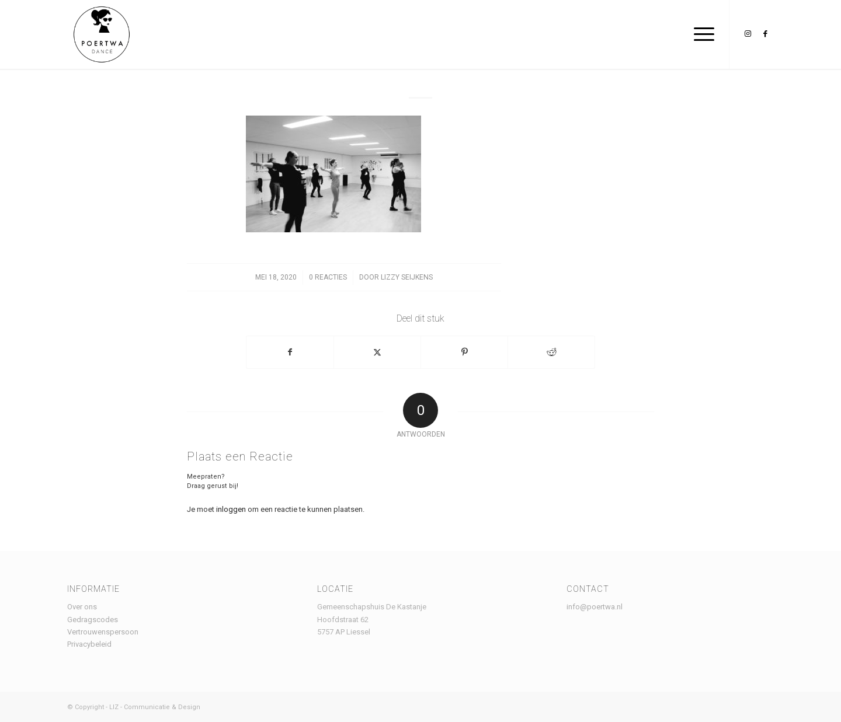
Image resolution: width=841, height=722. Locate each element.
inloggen (231, 509)
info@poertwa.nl (595, 606)
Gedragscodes (92, 619)
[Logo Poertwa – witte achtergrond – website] (101, 34)
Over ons (82, 606)
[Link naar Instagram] (747, 34)
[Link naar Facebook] (765, 34)
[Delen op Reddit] (551, 352)
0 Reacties (328, 277)
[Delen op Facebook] (289, 352)
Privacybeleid (89, 644)
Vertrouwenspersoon (102, 631)
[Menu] (700, 34)
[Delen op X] (377, 352)
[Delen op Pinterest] (464, 352)
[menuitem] (700, 34)
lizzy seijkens (407, 277)
